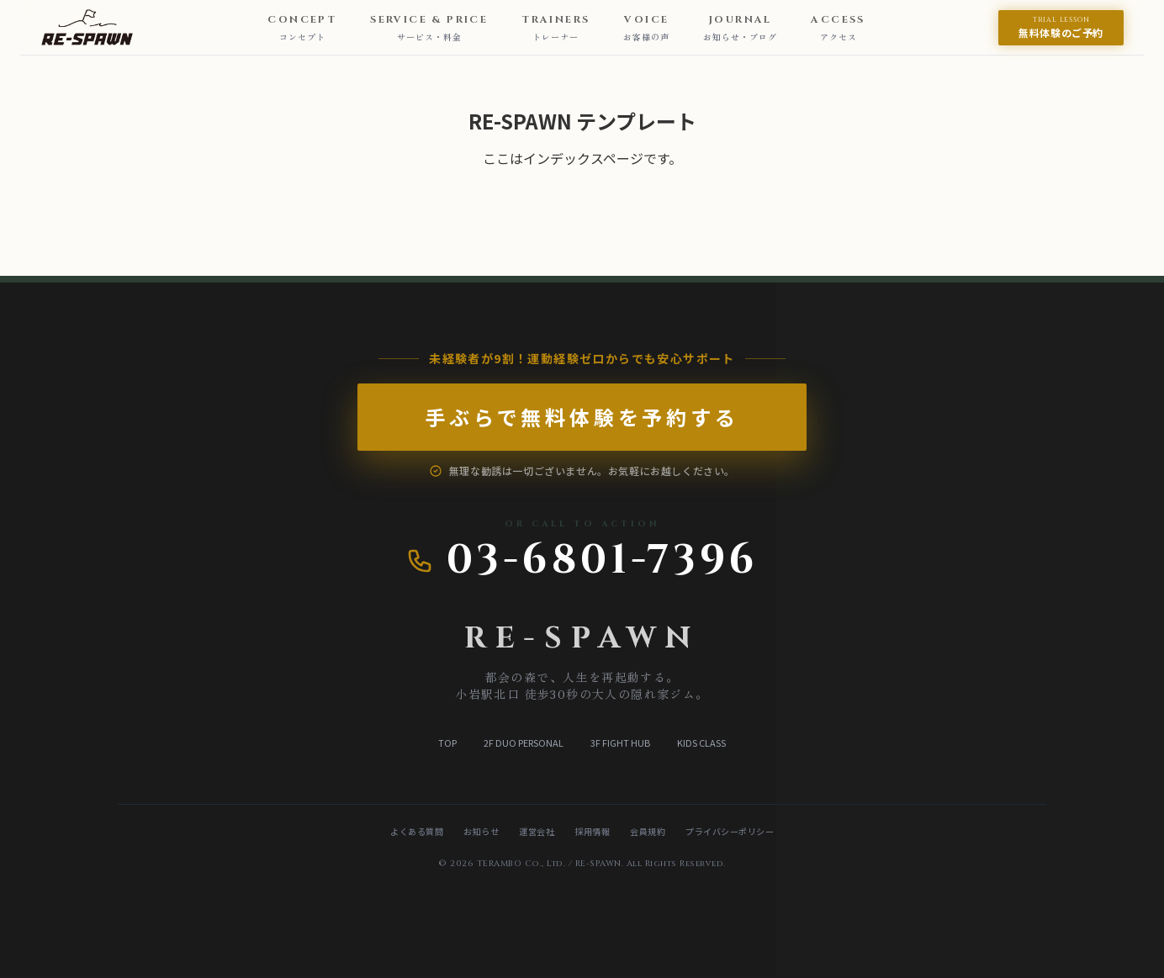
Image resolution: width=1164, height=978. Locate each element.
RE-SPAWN (582, 638)
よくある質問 (416, 831)
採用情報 (592, 831)
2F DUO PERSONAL (523, 742)
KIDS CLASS (701, 742)
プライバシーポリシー (729, 831)
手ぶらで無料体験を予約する (547, 417)
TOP (447, 742)
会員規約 (647, 831)
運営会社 (536, 831)
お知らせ (481, 831)
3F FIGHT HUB (620, 742)
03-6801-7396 (582, 561)
